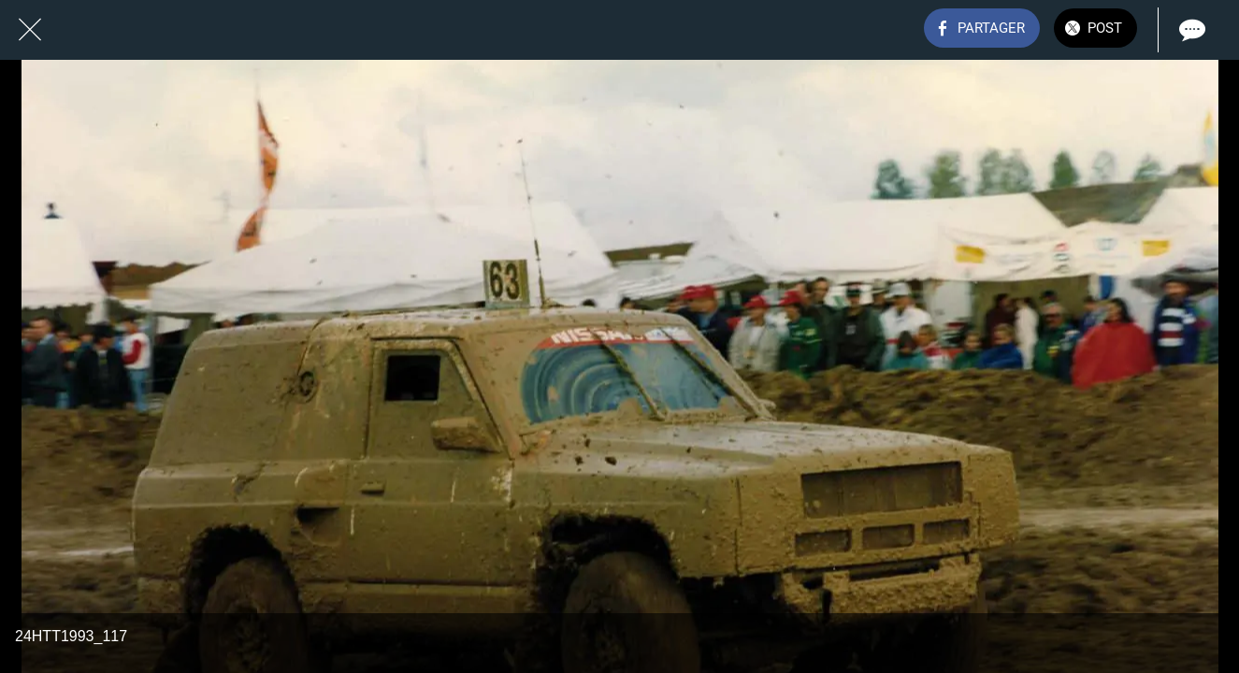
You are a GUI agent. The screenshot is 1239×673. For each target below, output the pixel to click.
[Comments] (1190, 29)
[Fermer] (30, 30)
